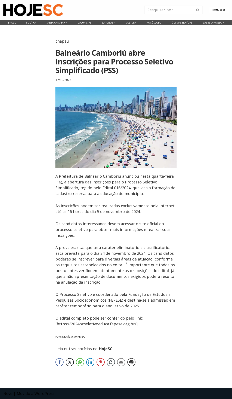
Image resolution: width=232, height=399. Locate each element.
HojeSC (105, 348)
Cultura (131, 22)
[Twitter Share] (70, 362)
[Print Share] (131, 362)
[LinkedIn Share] (90, 362)
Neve (7, 393)
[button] (66, 22)
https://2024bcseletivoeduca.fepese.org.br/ (96, 323)
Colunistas (84, 22)
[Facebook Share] (59, 362)
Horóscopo (154, 22)
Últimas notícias (182, 22)
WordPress (44, 393)
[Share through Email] (121, 362)
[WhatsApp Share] (80, 362)
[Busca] (168, 10)
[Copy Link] (111, 362)
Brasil (12, 22)
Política (31, 22)
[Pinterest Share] (101, 362)
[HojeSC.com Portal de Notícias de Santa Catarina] (33, 10)
